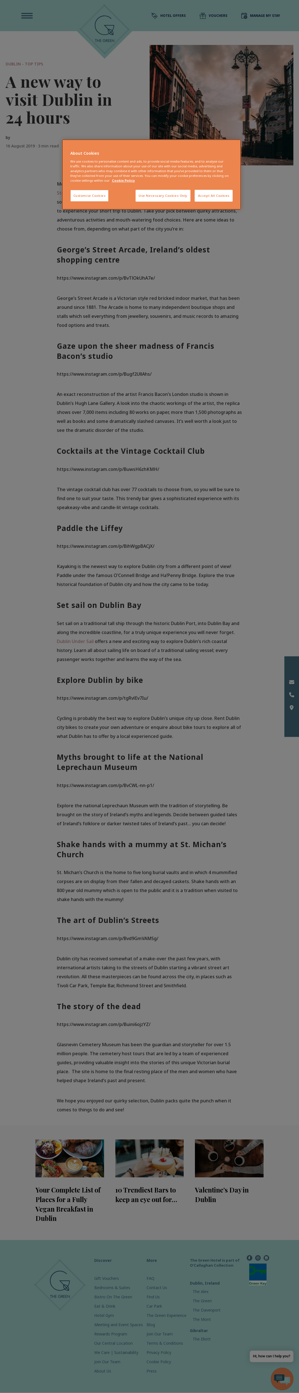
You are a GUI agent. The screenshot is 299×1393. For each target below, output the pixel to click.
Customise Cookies (89, 195)
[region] (151, 174)
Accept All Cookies (214, 195)
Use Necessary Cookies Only (163, 195)
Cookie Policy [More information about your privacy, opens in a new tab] (123, 180)
